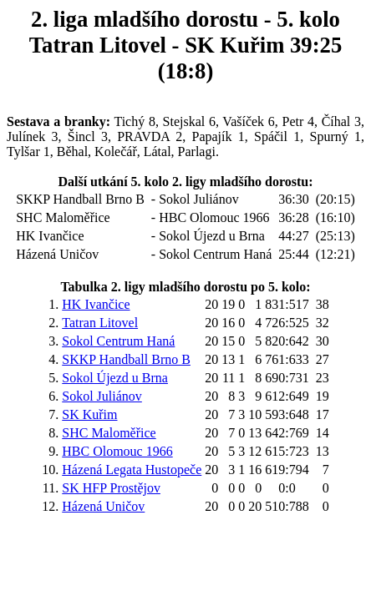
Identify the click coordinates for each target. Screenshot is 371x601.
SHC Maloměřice (108, 433)
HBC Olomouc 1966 (117, 451)
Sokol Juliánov (102, 396)
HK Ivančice (96, 304)
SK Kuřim (89, 414)
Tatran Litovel (100, 323)
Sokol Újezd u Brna (115, 378)
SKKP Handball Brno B (126, 359)
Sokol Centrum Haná (118, 341)
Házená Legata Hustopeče (131, 469)
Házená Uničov (103, 506)
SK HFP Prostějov (111, 488)
